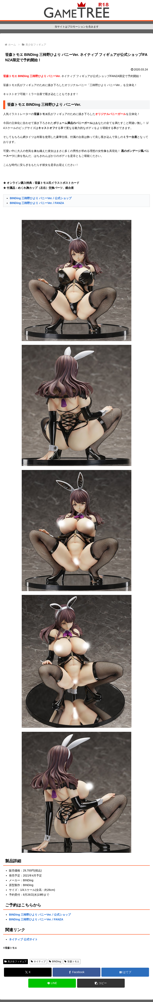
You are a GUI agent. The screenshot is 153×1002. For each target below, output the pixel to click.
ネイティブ (38, 961)
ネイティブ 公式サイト (23, 939)
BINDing (55, 961)
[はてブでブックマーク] (125, 972)
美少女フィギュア (15, 961)
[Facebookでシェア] (76, 972)
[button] (101, 983)
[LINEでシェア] (52, 983)
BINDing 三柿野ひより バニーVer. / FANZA (37, 203)
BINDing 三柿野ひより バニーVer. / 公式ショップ (41, 198)
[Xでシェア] (28, 972)
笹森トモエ (71, 961)
